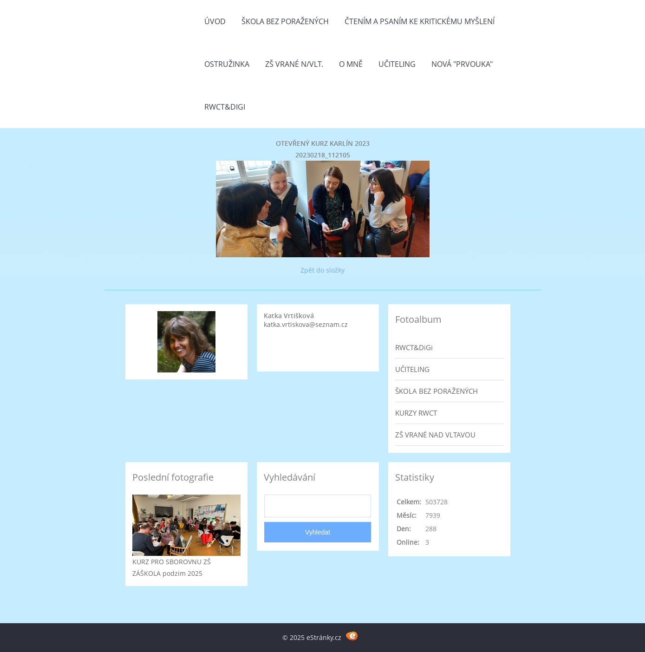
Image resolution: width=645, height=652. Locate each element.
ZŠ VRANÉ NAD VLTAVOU (435, 434)
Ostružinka (226, 64)
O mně (351, 64)
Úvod (215, 21)
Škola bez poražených (285, 21)
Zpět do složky (322, 270)
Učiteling (397, 64)
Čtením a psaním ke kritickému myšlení (420, 21)
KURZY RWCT (416, 412)
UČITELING (412, 369)
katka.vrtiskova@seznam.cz (306, 324)
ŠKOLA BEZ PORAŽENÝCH (436, 391)
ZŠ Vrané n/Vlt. (294, 64)
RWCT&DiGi (224, 107)
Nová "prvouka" (462, 64)
